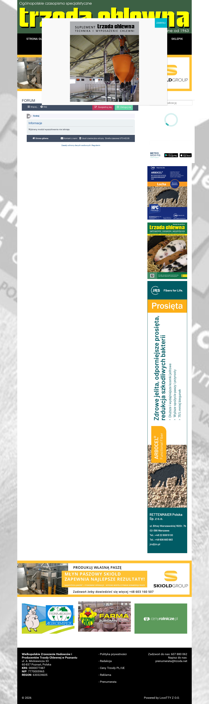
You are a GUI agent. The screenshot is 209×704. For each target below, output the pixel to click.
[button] (167, 193)
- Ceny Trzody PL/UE (112, 668)
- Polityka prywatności (113, 654)
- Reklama (105, 675)
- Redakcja (105, 661)
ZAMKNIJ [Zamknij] (161, 23)
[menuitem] (43, 107)
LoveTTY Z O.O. (170, 697)
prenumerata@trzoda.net (171, 661)
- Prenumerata (107, 681)
